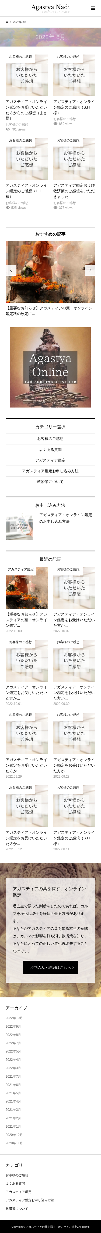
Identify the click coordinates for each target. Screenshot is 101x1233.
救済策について (50, 481)
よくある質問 (50, 449)
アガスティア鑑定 (50, 460)
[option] (50, 279)
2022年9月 (13, 1026)
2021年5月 (13, 1093)
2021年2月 (13, 1118)
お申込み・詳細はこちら (50, 967)
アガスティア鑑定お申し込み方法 (50, 471)
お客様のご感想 (50, 438)
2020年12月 (14, 1135)
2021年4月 (13, 1101)
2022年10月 (14, 1018)
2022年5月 (13, 1051)
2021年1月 (13, 1126)
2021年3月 (13, 1110)
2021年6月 (13, 1085)
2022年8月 (13, 1035)
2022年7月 (13, 1043)
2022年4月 (13, 1060)
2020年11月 (14, 1143)
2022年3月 (13, 1068)
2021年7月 (13, 1076)
